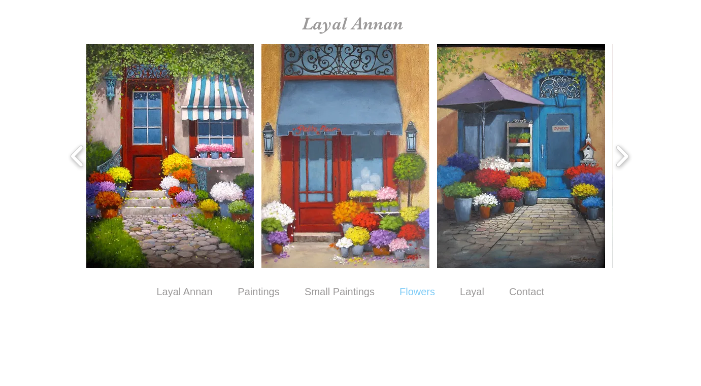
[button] (170, 156)
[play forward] (622, 156)
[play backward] (77, 156)
